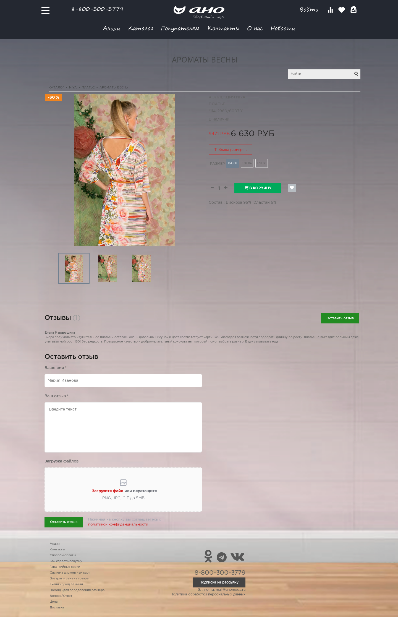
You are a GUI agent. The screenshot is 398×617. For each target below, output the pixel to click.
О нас (255, 28)
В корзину (258, 188)
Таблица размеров (230, 149)
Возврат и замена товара (69, 578)
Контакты (223, 28)
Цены (54, 601)
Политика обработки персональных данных (208, 594)
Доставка (57, 607)
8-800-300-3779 (97, 8)
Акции (111, 28)
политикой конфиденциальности (118, 524)
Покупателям (180, 28)
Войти (310, 9)
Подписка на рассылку (219, 582)
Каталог (140, 28)
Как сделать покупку (66, 561)
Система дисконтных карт (70, 572)
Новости (283, 28)
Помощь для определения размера (77, 590)
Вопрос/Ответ (61, 596)
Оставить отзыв (340, 318)
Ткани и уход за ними (66, 584)
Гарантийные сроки (65, 567)
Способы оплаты (63, 555)
